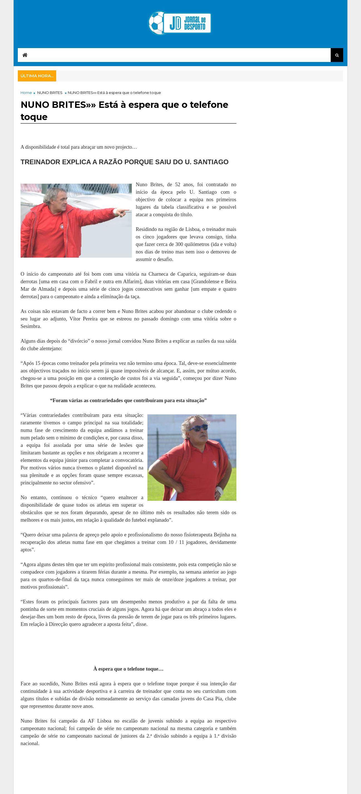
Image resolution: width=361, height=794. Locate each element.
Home (26, 92)
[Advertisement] (65, 649)
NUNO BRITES (50, 92)
